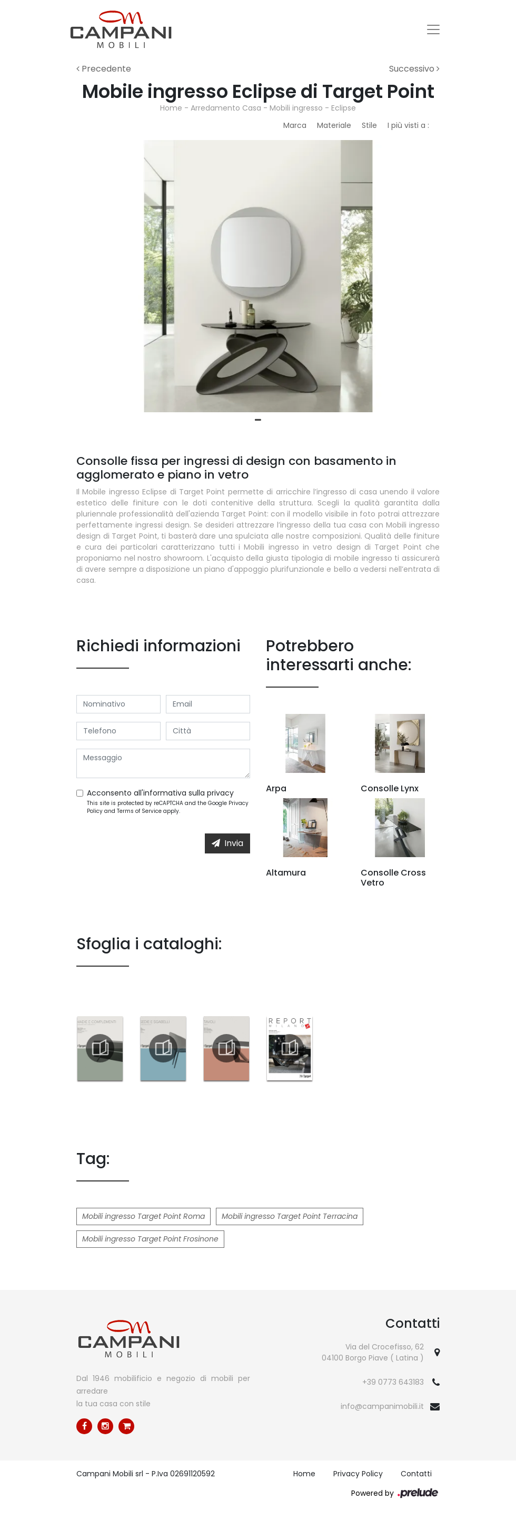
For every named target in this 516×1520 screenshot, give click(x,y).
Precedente (103, 69)
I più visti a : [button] (408, 125)
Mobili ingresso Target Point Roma (143, 1216)
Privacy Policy (358, 1473)
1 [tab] (258, 420)
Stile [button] (369, 125)
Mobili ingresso (296, 108)
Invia (227, 843)
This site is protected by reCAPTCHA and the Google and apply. (168, 807)
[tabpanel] (258, 276)
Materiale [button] (334, 125)
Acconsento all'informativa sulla (160, 793)
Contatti (416, 1473)
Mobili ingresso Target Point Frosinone (150, 1239)
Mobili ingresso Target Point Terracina (290, 1216)
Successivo (414, 69)
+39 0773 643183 (393, 1382)
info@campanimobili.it (382, 1406)
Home (171, 108)
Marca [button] (294, 125)
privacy (220, 793)
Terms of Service (139, 811)
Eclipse (343, 108)
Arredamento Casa (226, 108)
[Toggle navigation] (433, 29)
